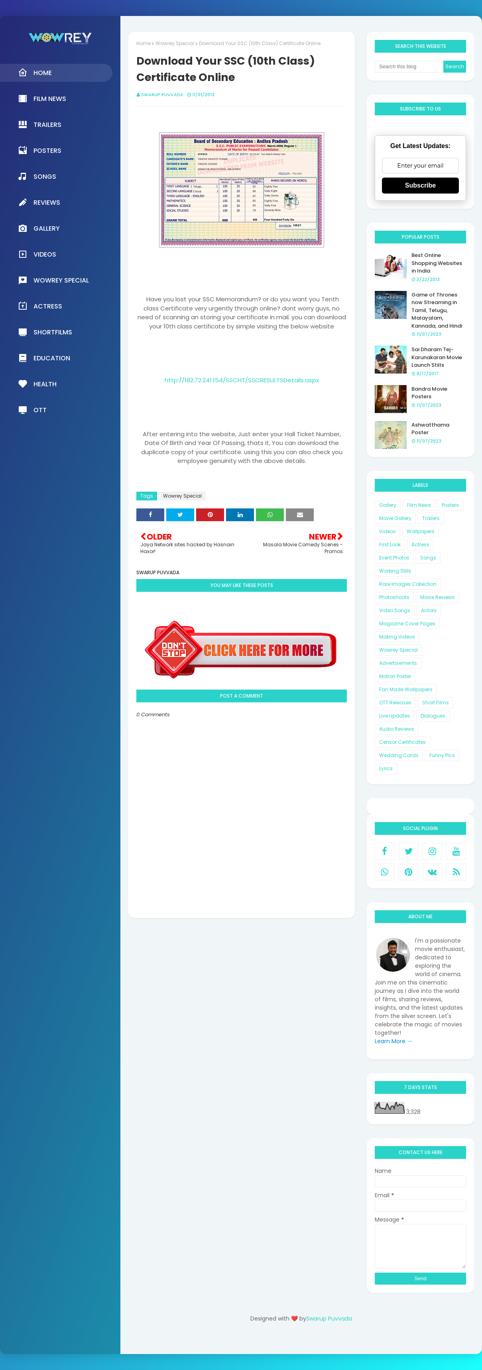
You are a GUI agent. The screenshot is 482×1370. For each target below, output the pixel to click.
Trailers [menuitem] (39, 124)
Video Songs (394, 610)
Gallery (387, 505)
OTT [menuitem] (32, 410)
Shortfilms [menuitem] (45, 332)
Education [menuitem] (44, 358)
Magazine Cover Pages (407, 623)
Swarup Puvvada (162, 94)
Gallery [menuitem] (39, 228)
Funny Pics (442, 755)
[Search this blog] (409, 67)
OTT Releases (395, 702)
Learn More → (394, 1041)
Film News (419, 505)
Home (143, 43)
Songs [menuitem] (37, 176)
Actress (420, 544)
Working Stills (395, 570)
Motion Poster (395, 676)
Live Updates (394, 715)
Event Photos (394, 557)
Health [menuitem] (37, 384)
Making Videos (397, 636)
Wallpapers (421, 531)
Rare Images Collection (408, 584)
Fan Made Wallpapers (406, 689)
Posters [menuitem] (39, 150)
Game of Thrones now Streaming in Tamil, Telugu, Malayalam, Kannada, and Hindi (436, 310)
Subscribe (420, 185)
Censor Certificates (402, 742)
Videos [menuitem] (37, 254)
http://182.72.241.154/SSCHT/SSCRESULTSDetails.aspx (242, 380)
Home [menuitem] (35, 72)
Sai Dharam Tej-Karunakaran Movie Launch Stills (436, 357)
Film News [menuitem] (42, 98)
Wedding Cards (399, 755)
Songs (428, 557)
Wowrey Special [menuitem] (53, 280)
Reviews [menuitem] (39, 202)
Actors (429, 610)
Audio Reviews (396, 729)
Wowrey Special (174, 43)
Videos (387, 531)
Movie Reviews (437, 597)
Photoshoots (394, 597)
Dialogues (433, 715)
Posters (450, 505)
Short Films (435, 702)
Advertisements (398, 663)
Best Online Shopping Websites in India (436, 263)
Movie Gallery (395, 518)
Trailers (431, 518)
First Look (390, 544)
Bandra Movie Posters (429, 393)
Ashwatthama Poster (430, 429)
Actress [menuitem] (40, 306)
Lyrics (386, 768)
